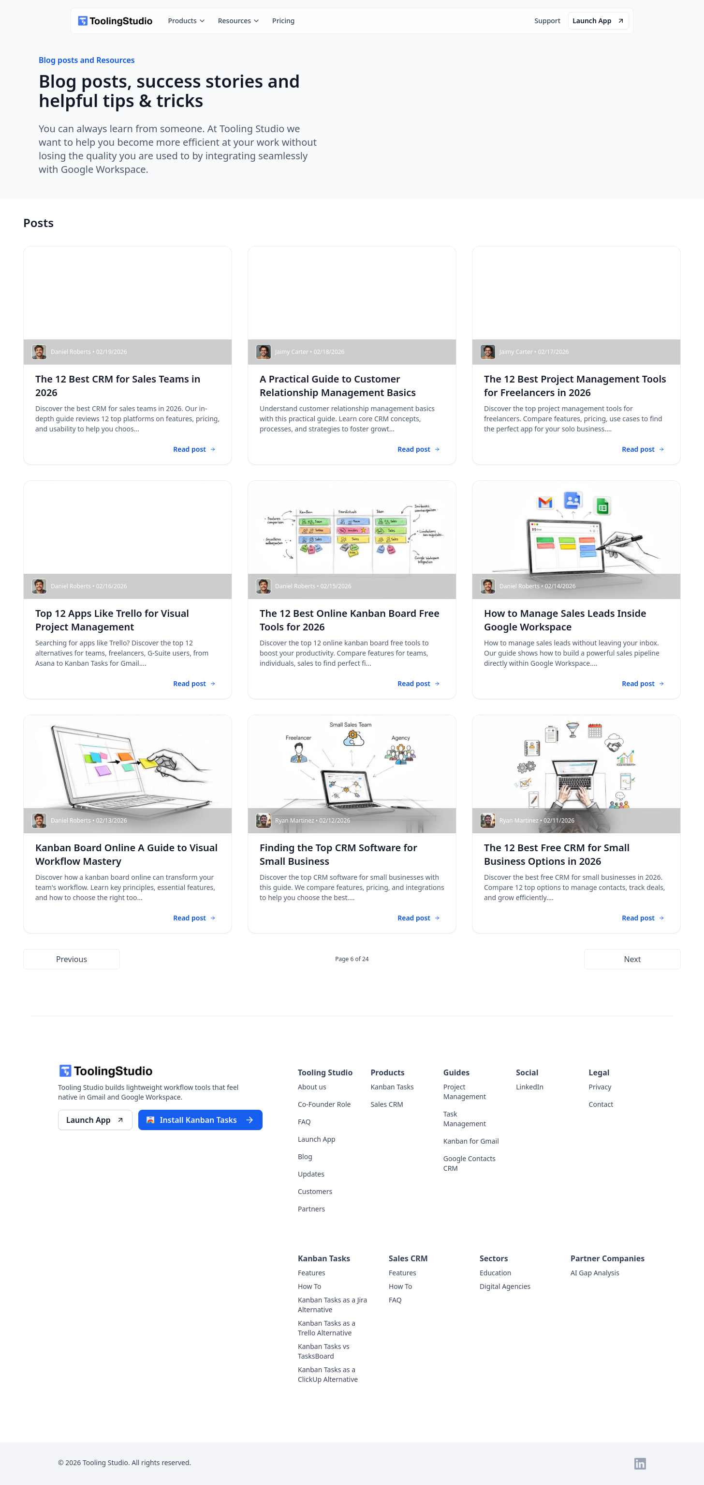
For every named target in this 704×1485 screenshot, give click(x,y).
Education (495, 1272)
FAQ (304, 1121)
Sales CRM (386, 1104)
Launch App (317, 1139)
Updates (311, 1174)
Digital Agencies (505, 1286)
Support (547, 20)
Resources (239, 20)
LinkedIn (529, 1086)
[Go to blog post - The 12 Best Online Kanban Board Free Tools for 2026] (352, 589)
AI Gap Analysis (595, 1272)
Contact (601, 1104)
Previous (71, 959)
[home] (114, 21)
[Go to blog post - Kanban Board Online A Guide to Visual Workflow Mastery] (127, 824)
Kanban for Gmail (471, 1141)
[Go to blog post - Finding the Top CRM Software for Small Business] (352, 824)
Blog (305, 1156)
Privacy (600, 1086)
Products (187, 20)
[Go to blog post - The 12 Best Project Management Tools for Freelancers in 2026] (576, 355)
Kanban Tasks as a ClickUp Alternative (328, 1374)
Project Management (464, 1091)
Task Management (464, 1118)
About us (312, 1086)
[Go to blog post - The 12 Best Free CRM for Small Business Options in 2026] (576, 824)
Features (311, 1272)
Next (632, 959)
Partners (311, 1208)
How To (309, 1286)
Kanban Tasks (391, 1086)
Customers (315, 1191)
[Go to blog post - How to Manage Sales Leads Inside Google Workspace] (576, 589)
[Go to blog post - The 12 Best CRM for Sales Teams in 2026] (127, 355)
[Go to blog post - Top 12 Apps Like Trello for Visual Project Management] (127, 589)
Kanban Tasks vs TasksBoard (324, 1351)
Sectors (494, 1258)
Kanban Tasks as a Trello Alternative (326, 1327)
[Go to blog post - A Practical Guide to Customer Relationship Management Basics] (352, 355)
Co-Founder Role (324, 1104)
